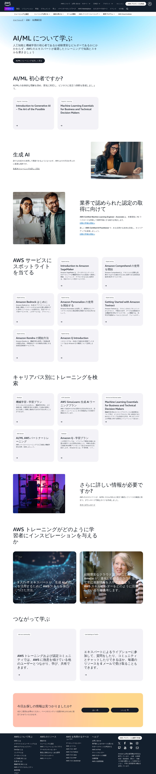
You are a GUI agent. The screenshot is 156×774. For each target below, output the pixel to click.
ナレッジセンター (98, 752)
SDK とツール (71, 746)
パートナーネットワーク (67, 9)
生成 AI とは (18, 761)
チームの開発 (71, 14)
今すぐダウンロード (87, 505)
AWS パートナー (45, 758)
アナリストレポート (47, 755)
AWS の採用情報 (97, 761)
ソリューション (27, 9)
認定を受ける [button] (58, 14)
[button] (135, 4)
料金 (37, 9)
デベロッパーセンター (73, 743)
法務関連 (95, 758)
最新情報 (17, 770)
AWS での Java (71, 755)
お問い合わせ (76, 3)
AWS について (65, 3)
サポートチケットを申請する (102, 746)
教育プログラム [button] (109, 14)
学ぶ (54, 9)
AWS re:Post (96, 749)
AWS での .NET (71, 749)
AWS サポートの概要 (99, 755)
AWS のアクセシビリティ (23, 746)
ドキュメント (45, 9)
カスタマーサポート (100, 9)
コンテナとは (18, 752)
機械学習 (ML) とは (20, 764)
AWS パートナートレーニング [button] (89, 14)
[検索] (127, 9)
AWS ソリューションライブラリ (51, 746)
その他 (121, 9)
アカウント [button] (108, 3)
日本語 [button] (96, 3)
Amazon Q (9, 9)
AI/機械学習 (37, 20)
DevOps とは (18, 749)
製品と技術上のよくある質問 (50, 752)
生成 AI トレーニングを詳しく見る (26, 168)
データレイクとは (20, 755)
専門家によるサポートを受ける (102, 744)
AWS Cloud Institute (125, 14)
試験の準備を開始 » (87, 223)
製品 (18, 9)
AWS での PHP (71, 758)
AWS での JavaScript (73, 761)
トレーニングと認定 (21, 14)
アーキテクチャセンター (48, 749)
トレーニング (18, 20)
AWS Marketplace (84, 9)
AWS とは (17, 741)
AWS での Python (72, 752)
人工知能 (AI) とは (20, 758)
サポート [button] (86, 3)
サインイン (120, 4)
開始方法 (43, 741)
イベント (113, 9)
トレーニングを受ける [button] (42, 14)
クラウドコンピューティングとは (25, 744)
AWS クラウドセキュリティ (23, 767)
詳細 (28, 20)
